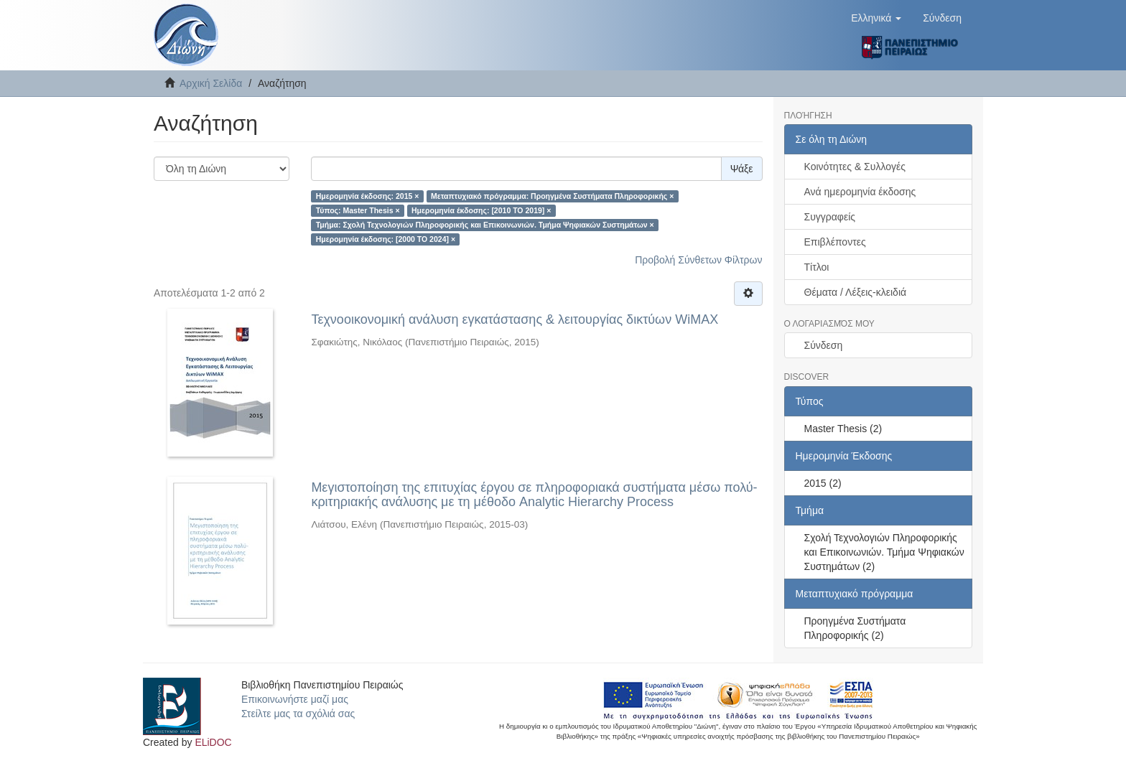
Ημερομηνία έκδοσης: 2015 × (367, 196)
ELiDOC (213, 742)
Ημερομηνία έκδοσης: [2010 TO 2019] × (481, 210)
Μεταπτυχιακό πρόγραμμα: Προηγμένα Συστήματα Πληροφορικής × (552, 196)
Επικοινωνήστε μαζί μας (294, 699)
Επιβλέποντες (835, 242)
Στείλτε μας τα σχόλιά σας (298, 713)
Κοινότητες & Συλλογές (855, 166)
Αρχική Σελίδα (211, 83)
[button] (876, 18)
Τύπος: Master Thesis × (358, 210)
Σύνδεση (823, 345)
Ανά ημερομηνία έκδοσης (860, 191)
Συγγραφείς (830, 217)
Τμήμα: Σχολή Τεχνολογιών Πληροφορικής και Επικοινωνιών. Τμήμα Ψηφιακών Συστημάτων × (485, 224)
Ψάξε (741, 168)
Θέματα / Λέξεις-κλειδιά (855, 292)
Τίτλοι (816, 267)
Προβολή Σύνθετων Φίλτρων (698, 260)
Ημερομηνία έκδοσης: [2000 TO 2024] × (385, 239)
